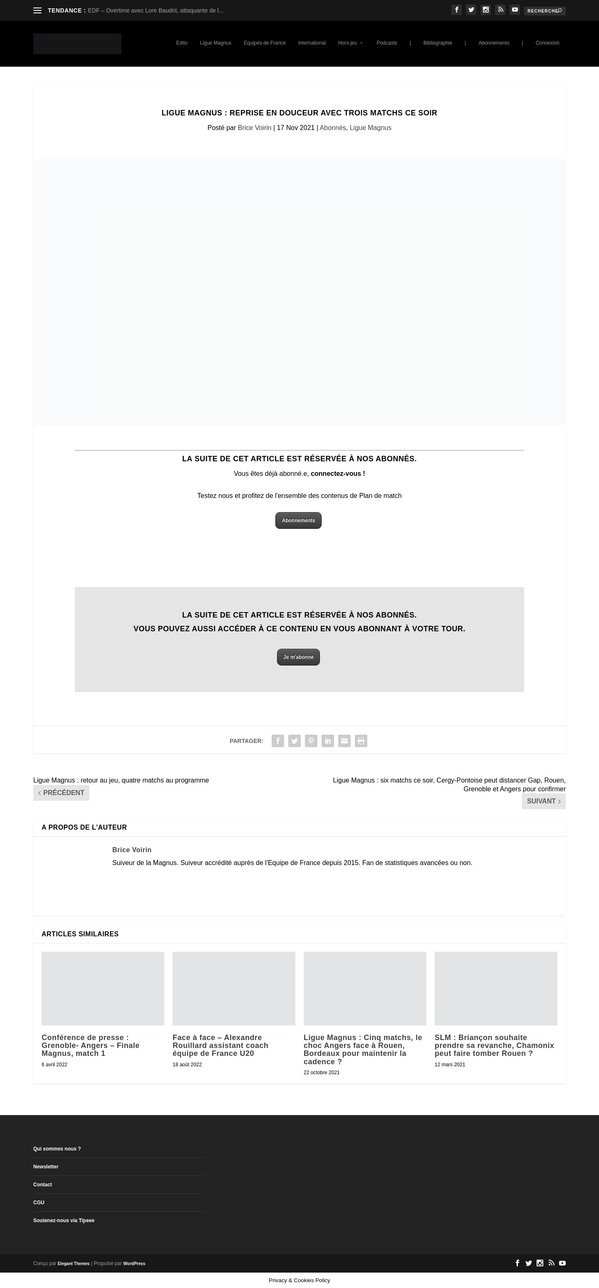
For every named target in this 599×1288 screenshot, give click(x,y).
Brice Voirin (255, 127)
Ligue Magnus (215, 43)
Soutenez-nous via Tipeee (63, 1220)
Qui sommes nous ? (57, 1149)
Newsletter (46, 1167)
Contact (42, 1185)
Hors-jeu (347, 43)
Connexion (547, 43)
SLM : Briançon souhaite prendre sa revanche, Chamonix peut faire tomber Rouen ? (494, 1045)
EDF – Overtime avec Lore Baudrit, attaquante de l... (155, 10)
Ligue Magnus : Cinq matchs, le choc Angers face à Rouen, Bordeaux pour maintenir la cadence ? (363, 1049)
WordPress (135, 1263)
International (312, 43)
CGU (39, 1202)
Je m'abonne (298, 657)
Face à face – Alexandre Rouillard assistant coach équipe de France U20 (221, 1045)
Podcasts (386, 43)
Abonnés (333, 127)
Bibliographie (437, 43)
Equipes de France (265, 43)
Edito (182, 43)
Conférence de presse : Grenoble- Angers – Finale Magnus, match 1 (91, 1045)
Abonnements (493, 43)
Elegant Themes (74, 1263)
